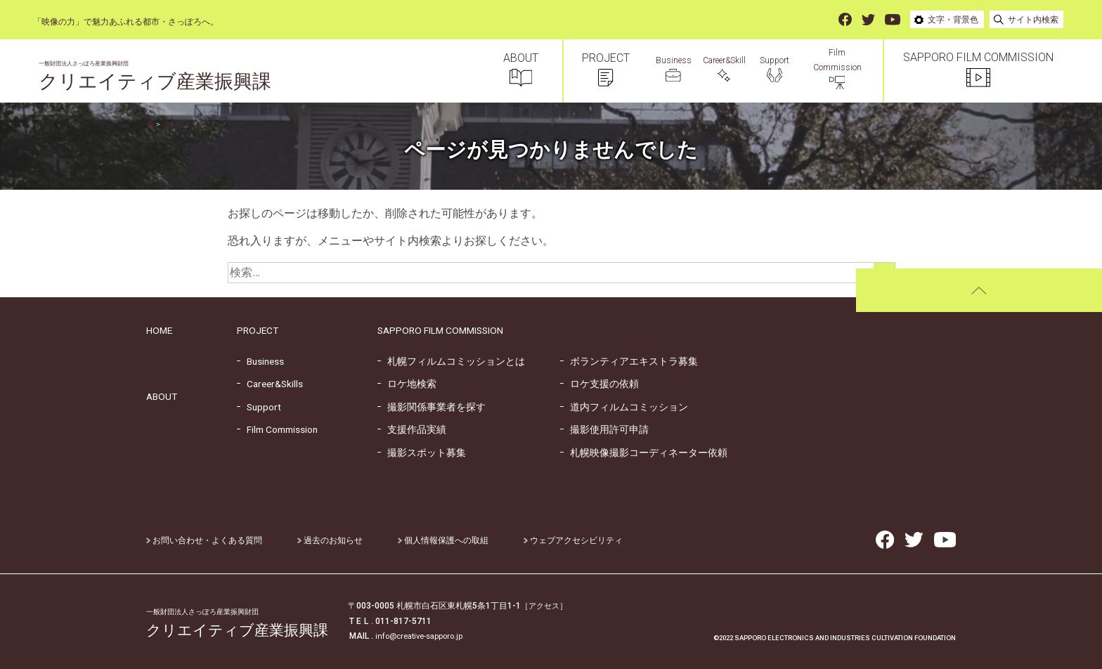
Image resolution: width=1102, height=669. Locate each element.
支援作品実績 (411, 429)
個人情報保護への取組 (443, 540)
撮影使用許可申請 (604, 429)
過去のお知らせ (330, 540)
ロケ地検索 (406, 383)
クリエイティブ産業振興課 (163, 77)
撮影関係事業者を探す (431, 407)
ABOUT (161, 396)
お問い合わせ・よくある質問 (204, 540)
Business (260, 361)
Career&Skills (270, 383)
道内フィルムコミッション (624, 407)
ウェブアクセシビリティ (573, 540)
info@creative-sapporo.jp (423, 636)
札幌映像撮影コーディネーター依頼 (643, 452)
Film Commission (277, 429)
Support (259, 407)
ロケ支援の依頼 (599, 383)
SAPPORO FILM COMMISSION (440, 330)
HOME (159, 330)
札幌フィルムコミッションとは (451, 361)
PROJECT (257, 330)
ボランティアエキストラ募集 (629, 361)
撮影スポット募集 (421, 452)
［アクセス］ (546, 606)
